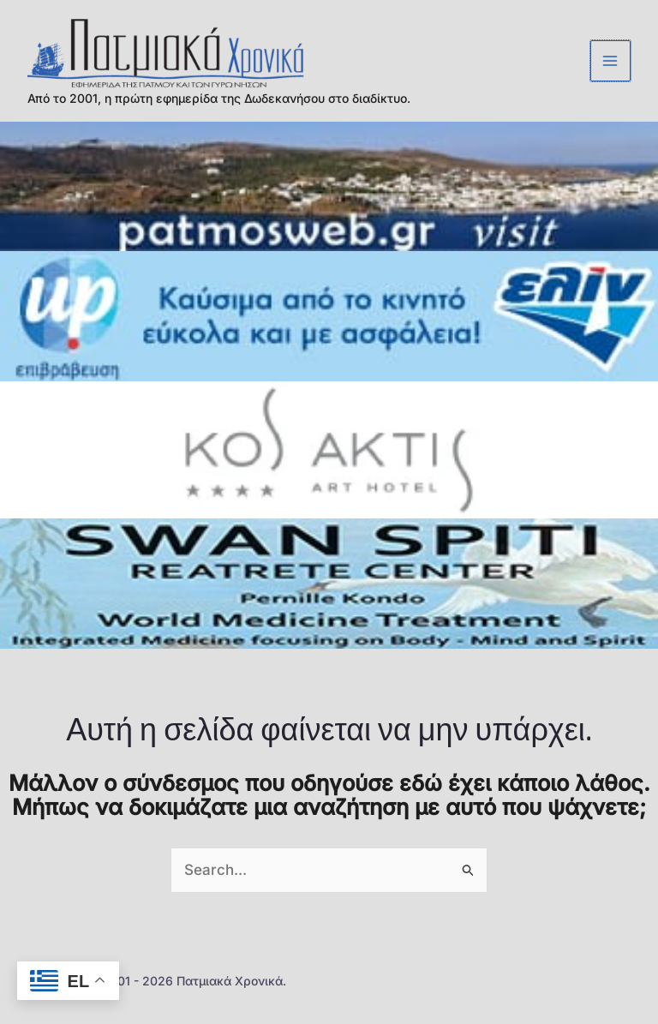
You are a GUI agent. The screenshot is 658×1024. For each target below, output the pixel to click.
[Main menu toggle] (610, 64)
